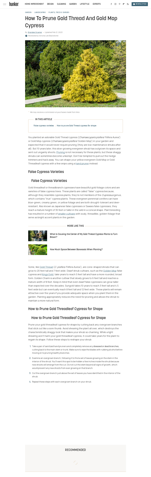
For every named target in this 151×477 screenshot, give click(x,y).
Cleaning (61, 4)
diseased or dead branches (106, 346)
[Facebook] (111, 4)
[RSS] (128, 4)
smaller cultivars (66, 214)
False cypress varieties (44, 126)
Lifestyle (84, 4)
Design (50, 4)
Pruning (60, 152)
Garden (73, 4)
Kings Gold (47, 274)
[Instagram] (115, 4)
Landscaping (40, 13)
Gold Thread (46, 267)
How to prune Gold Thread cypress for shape (76, 126)
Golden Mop (109, 271)
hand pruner (82, 164)
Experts (97, 4)
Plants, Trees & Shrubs (59, 13)
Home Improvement (34, 4)
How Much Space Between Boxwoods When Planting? (76, 249)
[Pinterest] (119, 4)
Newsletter (139, 4)
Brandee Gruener (35, 32)
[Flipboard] (123, 4)
